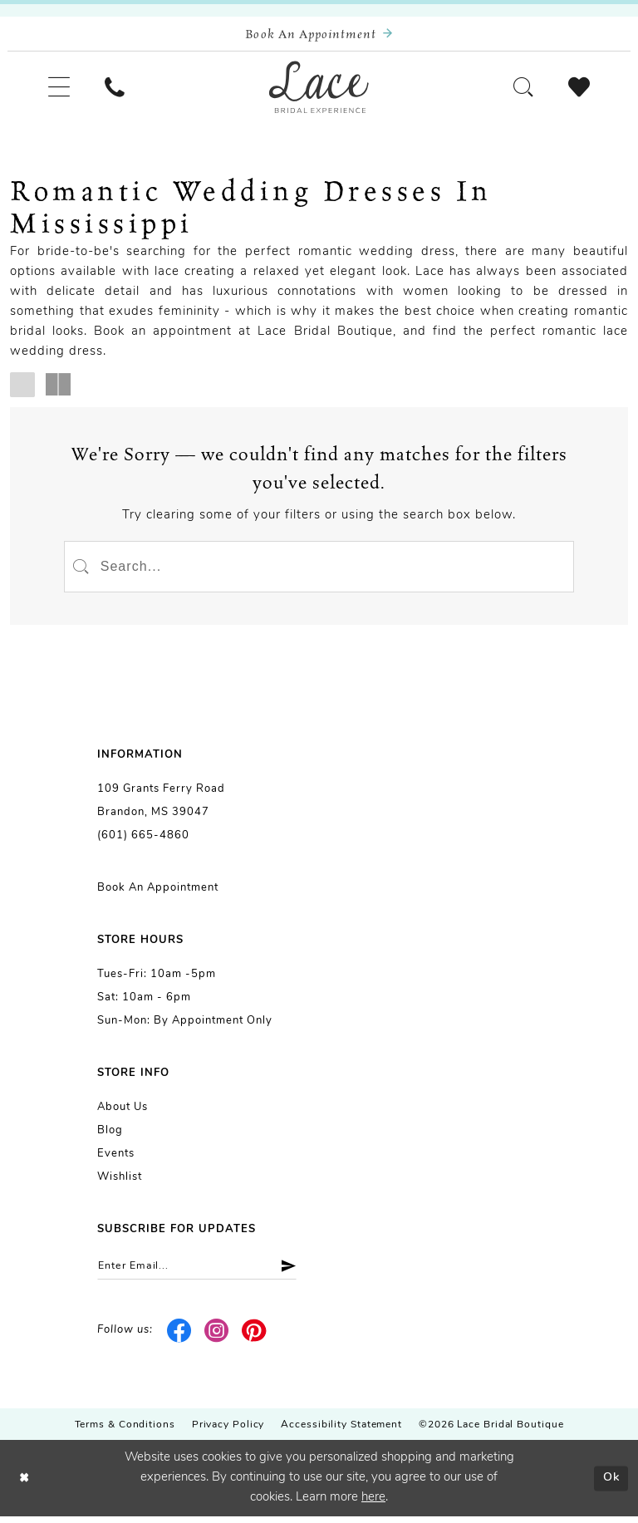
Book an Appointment (157, 892)
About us (122, 1112)
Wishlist (119, 1182)
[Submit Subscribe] (292, 1271)
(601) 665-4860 (143, 840)
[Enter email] (202, 1271)
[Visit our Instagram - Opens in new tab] (217, 1337)
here (373, 1504)
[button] (60, 89)
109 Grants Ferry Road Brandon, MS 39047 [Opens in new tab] (161, 806)
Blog (110, 1135)
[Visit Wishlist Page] (577, 89)
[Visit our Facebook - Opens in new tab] (180, 1337)
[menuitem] (60, 89)
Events (116, 1158)
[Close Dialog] (25, 1485)
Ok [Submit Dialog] (610, 1484)
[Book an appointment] (319, 34)
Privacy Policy (228, 1432)
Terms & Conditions (125, 1432)
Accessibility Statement (341, 1432)
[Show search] (519, 89)
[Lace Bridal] (319, 89)
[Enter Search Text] (319, 570)
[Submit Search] (82, 570)
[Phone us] (118, 89)
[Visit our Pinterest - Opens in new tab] (253, 1337)
